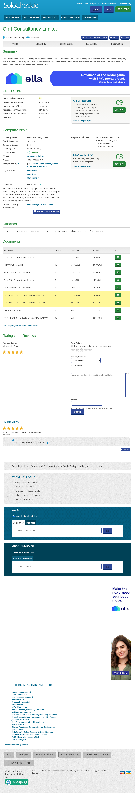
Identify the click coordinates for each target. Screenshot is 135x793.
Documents (117, 44)
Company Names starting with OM (16, 745)
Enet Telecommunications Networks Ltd (28, 722)
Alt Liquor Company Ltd (21, 712)
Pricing (23, 754)
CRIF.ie (86, 771)
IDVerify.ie (74, 771)
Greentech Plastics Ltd (21, 702)
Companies (18, 522)
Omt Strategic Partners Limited (40, 204)
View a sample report (82, 120)
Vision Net (46, 771)
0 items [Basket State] (123, 9)
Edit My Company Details (96, 37)
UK (28, 516)
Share (126, 37)
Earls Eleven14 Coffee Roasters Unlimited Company (33, 732)
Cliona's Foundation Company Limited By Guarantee (33, 727)
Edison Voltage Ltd (19, 739)
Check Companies (31, 17)
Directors (41, 44)
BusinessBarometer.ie (59, 771)
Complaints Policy (97, 754)
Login (96, 9)
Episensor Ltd (17, 729)
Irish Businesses (109, 3)
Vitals (15, 44)
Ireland (19, 516)
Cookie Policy (69, 754)
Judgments (91, 44)
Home (79, 3)
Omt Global (32, 170)
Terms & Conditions (19, 762)
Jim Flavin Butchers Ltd (21, 719)
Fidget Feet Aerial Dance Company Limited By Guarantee (35, 717)
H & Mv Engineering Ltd (21, 692)
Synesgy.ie (95, 771)
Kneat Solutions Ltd (19, 695)
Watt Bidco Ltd (18, 724)
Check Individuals (50, 17)
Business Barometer (70, 17)
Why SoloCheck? (12, 17)
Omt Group (32, 174)
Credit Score (66, 44)
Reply (126, 450)
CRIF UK (104, 771)
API (81, 771)
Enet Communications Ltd (22, 697)
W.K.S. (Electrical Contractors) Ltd (25, 737)
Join (109, 9)
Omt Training (32, 178)
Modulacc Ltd (17, 705)
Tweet (115, 37)
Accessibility (125, 3)
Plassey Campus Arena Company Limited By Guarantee (34, 714)
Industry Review (90, 17)
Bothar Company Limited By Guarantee (28, 709)
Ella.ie (110, 771)
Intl (35, 516)
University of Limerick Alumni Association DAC (31, 734)
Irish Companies (92, 3)
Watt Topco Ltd (18, 700)
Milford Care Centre (20, 707)
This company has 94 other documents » (20, 325)
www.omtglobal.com (36, 156)
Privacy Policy (44, 754)
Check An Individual (22, 558)
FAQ (9, 754)
